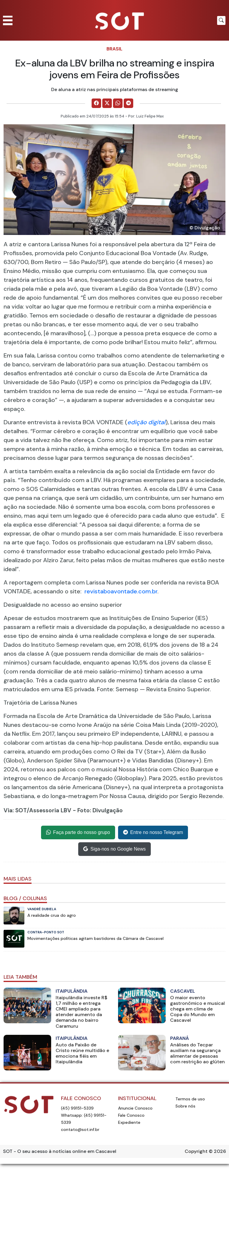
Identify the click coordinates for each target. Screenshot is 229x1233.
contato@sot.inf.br (80, 1129)
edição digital (146, 422)
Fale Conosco (131, 1115)
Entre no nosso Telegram (153, 832)
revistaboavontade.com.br (120, 591)
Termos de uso (190, 1099)
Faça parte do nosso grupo (78, 832)
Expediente (129, 1122)
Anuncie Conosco (135, 1108)
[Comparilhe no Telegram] (128, 103)
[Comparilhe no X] (107, 103)
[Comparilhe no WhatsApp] (118, 103)
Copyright (196, 1151)
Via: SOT (15, 810)
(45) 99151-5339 (77, 1108)
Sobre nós (185, 1106)
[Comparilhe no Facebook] (96, 103)
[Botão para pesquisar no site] (221, 20)
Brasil (114, 49)
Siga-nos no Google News (114, 849)
